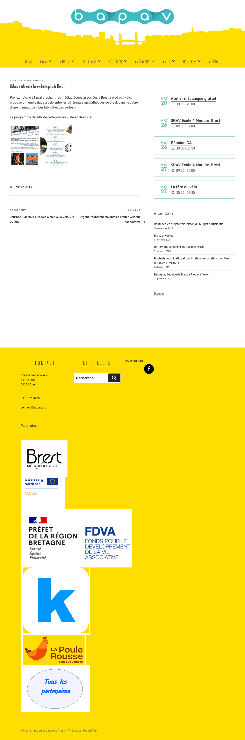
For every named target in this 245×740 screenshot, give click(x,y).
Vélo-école (118, 61)
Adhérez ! (215, 61)
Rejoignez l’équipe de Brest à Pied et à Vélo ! (181, 274)
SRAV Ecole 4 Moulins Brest (195, 120)
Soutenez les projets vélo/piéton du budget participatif (188, 224)
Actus (28, 61)
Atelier (67, 61)
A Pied (169, 61)
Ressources (192, 61)
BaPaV (46, 61)
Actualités (24, 187)
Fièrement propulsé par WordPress (43, 730)
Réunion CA (181, 143)
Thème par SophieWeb (82, 730)
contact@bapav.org (33, 407)
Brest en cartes (163, 235)
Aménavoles (145, 61)
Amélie (38, 80)
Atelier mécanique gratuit (193, 98)
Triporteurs (91, 61)
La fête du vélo (184, 187)
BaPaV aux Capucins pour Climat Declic (179, 247)
